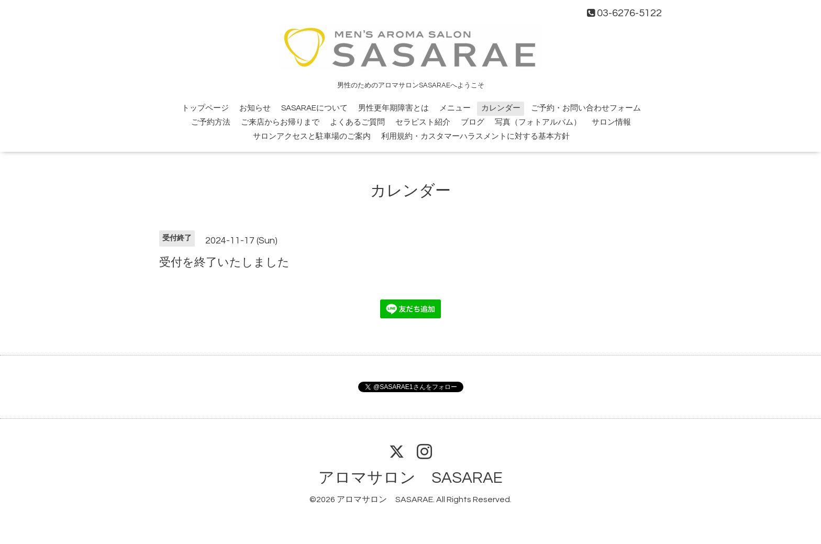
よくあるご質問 (357, 122)
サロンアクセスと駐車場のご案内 (312, 136)
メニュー (455, 108)
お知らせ (255, 108)
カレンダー (500, 108)
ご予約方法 (210, 122)
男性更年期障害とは (393, 108)
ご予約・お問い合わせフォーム (586, 108)
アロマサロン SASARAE (410, 478)
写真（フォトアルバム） (538, 122)
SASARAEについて (314, 108)
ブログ (472, 122)
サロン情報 (611, 122)
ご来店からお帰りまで (280, 122)
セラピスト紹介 (422, 122)
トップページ (205, 108)
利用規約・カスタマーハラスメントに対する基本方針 (475, 136)
